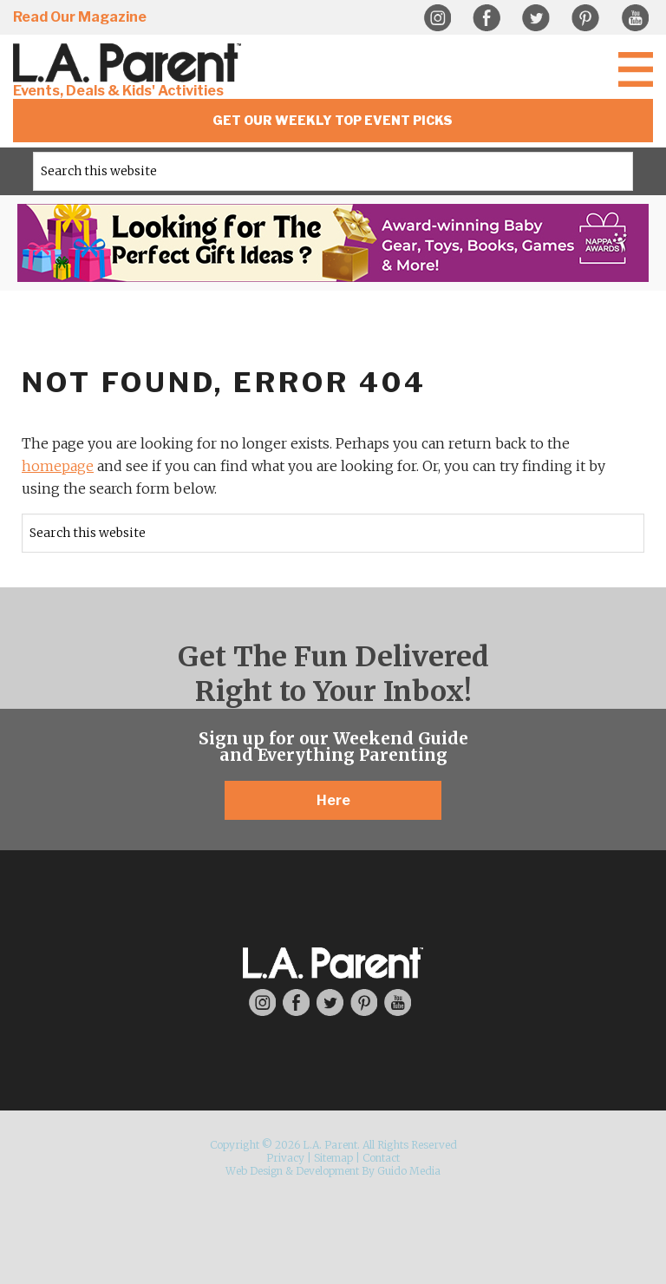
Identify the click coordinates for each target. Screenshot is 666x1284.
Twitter (536, 18)
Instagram (437, 18)
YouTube (635, 18)
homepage (58, 466)
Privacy (285, 1157)
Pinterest (585, 18)
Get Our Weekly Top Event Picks (332, 120)
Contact (381, 1157)
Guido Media (409, 1170)
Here (333, 800)
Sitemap (333, 1157)
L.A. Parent (130, 62)
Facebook (486, 18)
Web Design (254, 1170)
